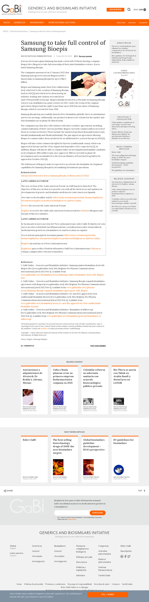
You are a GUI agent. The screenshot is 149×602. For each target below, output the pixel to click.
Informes (80, 575)
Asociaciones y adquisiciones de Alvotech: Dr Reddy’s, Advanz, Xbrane (124, 184)
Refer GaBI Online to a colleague (74, 587)
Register (25, 211)
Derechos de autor (102, 584)
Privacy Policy (72, 520)
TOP (141, 491)
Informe (95, 249)
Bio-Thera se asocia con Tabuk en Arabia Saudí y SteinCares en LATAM (124, 209)
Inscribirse (115, 10)
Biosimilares (37, 23)
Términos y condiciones (55, 584)
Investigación (38, 561)
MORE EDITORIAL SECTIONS (63, 23)
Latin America (19, 554)
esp (141, 10)
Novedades (37, 556)
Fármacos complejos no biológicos (82, 549)
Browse (24, 206)
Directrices (81, 562)
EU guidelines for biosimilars (123, 171)
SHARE (8, 491)
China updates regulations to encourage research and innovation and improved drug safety (123, 126)
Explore (25, 244)
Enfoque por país (84, 557)
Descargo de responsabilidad (80, 584)
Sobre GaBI (121, 23)
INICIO (7, 23)
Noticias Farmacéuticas (19, 32)
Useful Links (104, 575)
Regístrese (26, 249)
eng (135, 10)
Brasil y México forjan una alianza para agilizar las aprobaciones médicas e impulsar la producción (122, 135)
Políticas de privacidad (33, 584)
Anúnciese (132, 23)
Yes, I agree (107, 594)
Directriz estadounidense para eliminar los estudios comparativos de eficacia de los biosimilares (124, 49)
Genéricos (20, 23)
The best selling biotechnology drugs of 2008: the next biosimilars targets (124, 158)
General (35, 551)
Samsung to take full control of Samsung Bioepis (48, 32)
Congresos (103, 546)
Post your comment (85, 56)
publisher (44, 329)
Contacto (116, 584)
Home (19, 584)
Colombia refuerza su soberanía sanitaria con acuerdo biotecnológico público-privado (124, 201)
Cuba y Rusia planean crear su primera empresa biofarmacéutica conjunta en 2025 (123, 193)
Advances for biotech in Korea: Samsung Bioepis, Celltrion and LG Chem (55, 176)
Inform (84, 211)
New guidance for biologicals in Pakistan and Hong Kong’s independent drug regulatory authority (124, 59)
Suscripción (143, 23)
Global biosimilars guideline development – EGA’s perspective (122, 165)
